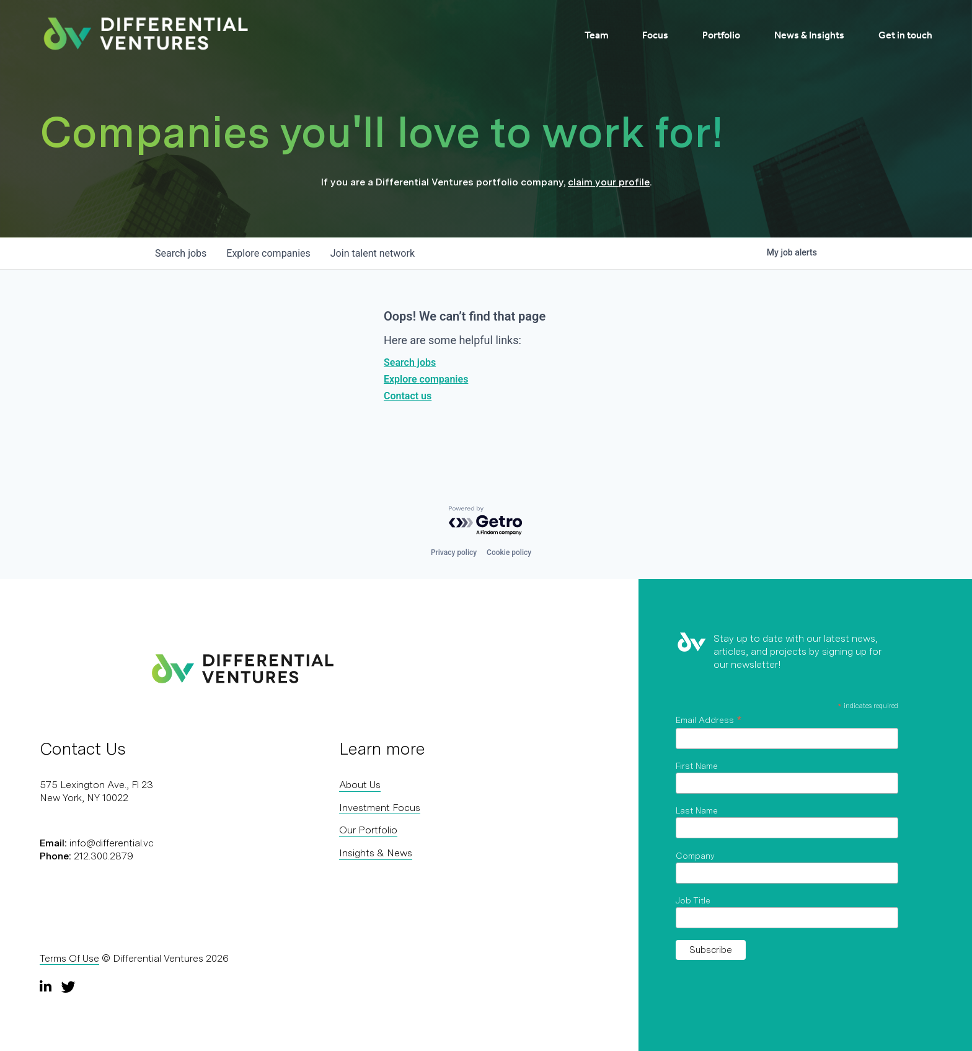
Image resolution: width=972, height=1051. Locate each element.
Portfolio (721, 35)
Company (695, 856)
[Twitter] (68, 986)
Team (597, 35)
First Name (697, 766)
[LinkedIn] (47, 986)
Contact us (407, 396)
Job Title (693, 900)
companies (268, 253)
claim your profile (609, 182)
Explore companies (426, 379)
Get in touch (905, 35)
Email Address (708, 720)
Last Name (697, 810)
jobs (180, 253)
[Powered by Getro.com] (486, 521)
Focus (655, 35)
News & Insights (809, 35)
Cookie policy (509, 552)
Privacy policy (454, 552)
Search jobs (410, 362)
